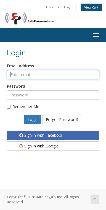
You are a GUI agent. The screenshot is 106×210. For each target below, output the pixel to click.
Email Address (20, 65)
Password (16, 86)
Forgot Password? (62, 119)
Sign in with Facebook (41, 135)
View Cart (91, 7)
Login (68, 7)
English (53, 7)
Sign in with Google (38, 146)
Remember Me (23, 106)
